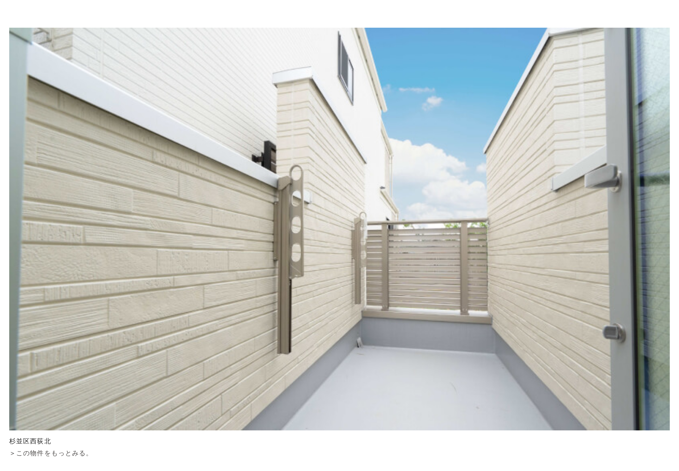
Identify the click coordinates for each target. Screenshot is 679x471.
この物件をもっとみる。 (54, 453)
